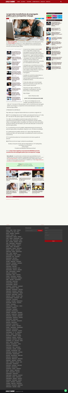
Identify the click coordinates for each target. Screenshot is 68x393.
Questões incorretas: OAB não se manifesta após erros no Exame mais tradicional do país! (56, 58)
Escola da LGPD (19, 320)
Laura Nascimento (14, 343)
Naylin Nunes (14, 360)
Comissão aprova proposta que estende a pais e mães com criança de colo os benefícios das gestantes (12, 192)
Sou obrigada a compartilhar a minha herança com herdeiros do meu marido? (56, 38)
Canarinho (7, 276)
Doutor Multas (20, 314)
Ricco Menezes (8, 294)
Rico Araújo (17, 371)
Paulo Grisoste (8, 365)
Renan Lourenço (8, 292)
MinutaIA (17, 287)
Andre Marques (16, 297)
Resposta (21, 292)
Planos (7, 253)
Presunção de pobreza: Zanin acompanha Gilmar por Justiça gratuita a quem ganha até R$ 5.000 (16, 98)
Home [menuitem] (18, 1)
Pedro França (20, 365)
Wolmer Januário (8, 386)
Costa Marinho (15, 309)
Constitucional (14, 307)
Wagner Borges (20, 385)
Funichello (7, 327)
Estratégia (18, 254)
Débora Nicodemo (14, 277)
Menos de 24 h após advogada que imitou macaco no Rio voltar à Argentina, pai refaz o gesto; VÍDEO (16, 79)
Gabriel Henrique (13, 327)
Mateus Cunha (20, 355)
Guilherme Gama (8, 268)
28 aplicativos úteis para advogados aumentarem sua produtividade (16, 89)
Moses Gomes (20, 358)
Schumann (14, 248)
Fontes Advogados (18, 279)
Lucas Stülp (19, 348)
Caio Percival (18, 274)
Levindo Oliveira (8, 347)
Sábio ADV (19, 380)
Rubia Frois (20, 294)
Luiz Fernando (17, 256)
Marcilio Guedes (14, 352)
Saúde (7, 243)
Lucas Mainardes (8, 348)
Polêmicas (18, 230)
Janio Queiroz (15, 268)
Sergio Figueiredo (9, 378)
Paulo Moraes (14, 365)
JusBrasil (13, 251)
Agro (7, 241)
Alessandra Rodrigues (9, 297)
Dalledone (19, 236)
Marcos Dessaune (9, 353)
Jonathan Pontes (8, 338)
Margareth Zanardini (16, 353)
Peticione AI (15, 269)
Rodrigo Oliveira (15, 373)
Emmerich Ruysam (9, 319)
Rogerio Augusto (14, 294)
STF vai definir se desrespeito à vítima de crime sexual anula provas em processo (38, 191)
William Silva (15, 253)
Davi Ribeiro (19, 276)
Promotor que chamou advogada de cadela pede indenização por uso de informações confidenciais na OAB (16, 84)
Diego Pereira (8, 314)
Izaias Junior (14, 337)
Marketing (15, 236)
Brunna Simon (8, 263)
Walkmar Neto (13, 261)
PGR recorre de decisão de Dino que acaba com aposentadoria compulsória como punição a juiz (38, 179)
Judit (13, 256)
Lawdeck (19, 343)
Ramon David (20, 291)
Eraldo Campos (15, 319)
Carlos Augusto (13, 304)
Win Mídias (18, 271)
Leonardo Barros (15, 345)
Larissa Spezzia (8, 286)
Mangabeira (16, 241)
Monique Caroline (19, 251)
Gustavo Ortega (15, 281)
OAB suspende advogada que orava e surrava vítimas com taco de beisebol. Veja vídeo (16, 68)
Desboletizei (8, 312)
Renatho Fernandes (15, 292)
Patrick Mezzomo (15, 363)
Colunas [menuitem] (23, 1)
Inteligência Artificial (9, 236)
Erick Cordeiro (13, 320)
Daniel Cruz (8, 264)
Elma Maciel (20, 317)
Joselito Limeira (8, 251)
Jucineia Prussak (8, 256)
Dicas (15, 231)
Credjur (15, 254)
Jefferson (7, 246)
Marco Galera (15, 258)
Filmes (21, 238)
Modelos (11, 238)
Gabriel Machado (19, 327)
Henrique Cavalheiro (9, 282)
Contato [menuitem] (48, 1)
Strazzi (18, 231)
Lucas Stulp (14, 348)
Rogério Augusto (8, 375)
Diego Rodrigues (12, 243)
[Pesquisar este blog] (31, 230)
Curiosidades (8, 231)
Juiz (12, 340)
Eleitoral (7, 233)
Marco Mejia (20, 352)
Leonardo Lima (14, 286)
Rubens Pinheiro (8, 376)
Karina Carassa (16, 342)
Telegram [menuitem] (29, 1)
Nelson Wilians (8, 289)
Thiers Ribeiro (13, 381)
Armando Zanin (8, 299)
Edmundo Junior (8, 315)
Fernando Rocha (8, 324)
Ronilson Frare (15, 375)
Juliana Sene (15, 284)
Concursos (8, 235)
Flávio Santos (19, 325)
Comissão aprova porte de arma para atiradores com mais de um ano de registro (56, 67)
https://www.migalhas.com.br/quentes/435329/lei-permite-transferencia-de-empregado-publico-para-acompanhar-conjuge (23, 151)
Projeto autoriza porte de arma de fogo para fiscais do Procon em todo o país (25, 179)
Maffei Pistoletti (8, 352)
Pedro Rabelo (8, 366)
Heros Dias (20, 330)
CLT (41, 49)
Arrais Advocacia (14, 299)
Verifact (11, 253)
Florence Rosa (8, 325)
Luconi (7, 287)
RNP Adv (7, 370)
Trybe (7, 271)
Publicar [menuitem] (43, 1)
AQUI (23, 164)
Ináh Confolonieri (9, 335)
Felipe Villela (12, 279)
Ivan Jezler (19, 335)
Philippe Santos (8, 291)
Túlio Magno (8, 383)
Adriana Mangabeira (9, 254)
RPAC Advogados (16, 246)
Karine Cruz (8, 343)
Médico (11, 246)
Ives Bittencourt (8, 337)
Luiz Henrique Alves (14, 350)
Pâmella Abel (19, 368)
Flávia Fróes (13, 325)
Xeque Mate (14, 386)
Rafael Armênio (17, 370)
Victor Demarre (14, 385)
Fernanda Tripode (16, 238)
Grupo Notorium (14, 330)
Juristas (21, 340)
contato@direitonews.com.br (18, 161)
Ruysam (14, 376)
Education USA (15, 317)
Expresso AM (8, 322)
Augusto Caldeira (9, 274)
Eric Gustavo (8, 320)
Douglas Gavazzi (14, 314)
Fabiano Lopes (18, 249)
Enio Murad (20, 277)
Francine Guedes (8, 281)
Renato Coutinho (12, 371)
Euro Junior (12, 249)
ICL (15, 332)
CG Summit (8, 304)
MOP (19, 350)
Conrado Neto (8, 307)
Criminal (12, 235)
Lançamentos (17, 233)
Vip (12, 231)
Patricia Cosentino (9, 363)
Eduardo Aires (20, 315)
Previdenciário (14, 291)
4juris (21, 296)
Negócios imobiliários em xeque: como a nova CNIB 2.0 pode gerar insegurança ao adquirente (17, 58)
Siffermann (13, 296)
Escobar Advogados (14, 264)
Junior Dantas (17, 340)
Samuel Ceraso (18, 376)
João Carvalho (20, 338)
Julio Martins (12, 233)
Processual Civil (8, 368)
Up (15, 235)
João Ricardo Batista (9, 284)
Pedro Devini (21, 289)
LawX (19, 268)
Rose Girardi (20, 375)
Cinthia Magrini (14, 263)
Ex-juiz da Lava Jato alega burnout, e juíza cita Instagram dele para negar (56, 29)
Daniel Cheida (8, 310)
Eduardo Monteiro (9, 317)
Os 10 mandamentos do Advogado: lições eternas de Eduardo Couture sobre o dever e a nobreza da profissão (16, 53)
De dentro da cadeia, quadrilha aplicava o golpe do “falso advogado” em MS (56, 48)
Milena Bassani (8, 259)
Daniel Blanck (20, 263)
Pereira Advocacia (14, 366)
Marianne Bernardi (14, 355)
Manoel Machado (9, 258)
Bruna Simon (19, 302)
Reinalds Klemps (8, 248)
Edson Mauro (14, 315)
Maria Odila (8, 355)
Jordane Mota (15, 338)
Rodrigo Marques (9, 373)
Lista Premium (18, 347)
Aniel (21, 297)
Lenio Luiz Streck (8, 345)
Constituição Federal (12, 158)
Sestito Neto (15, 378)
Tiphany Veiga (18, 381)
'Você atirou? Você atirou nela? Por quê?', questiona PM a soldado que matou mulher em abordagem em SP (16, 73)
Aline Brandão (19, 261)
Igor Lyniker (15, 282)
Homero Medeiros (9, 332)
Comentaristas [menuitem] (36, 1)
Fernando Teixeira (15, 324)
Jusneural (11, 342)
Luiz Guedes (8, 350)
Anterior (8, 224)
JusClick (7, 342)
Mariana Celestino (9, 269)
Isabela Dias (15, 335)
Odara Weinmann (14, 289)
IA (13, 332)
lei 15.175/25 (12, 43)
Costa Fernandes (8, 309)
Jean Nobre (19, 337)
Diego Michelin (20, 312)
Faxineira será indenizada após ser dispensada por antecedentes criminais (24, 191)
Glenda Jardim (8, 330)
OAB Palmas (19, 360)
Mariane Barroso (12, 287)
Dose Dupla (8, 277)
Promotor (13, 368)
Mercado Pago (8, 358)
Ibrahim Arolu (19, 332)
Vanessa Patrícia (19, 383)
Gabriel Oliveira (8, 266)
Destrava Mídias (13, 312)
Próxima (42, 224)
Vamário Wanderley (12, 271)
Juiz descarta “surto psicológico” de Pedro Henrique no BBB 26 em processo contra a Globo (16, 93)
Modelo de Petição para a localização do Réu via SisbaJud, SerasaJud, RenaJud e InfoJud (16, 63)
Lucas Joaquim (20, 286)
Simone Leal (20, 378)
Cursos (7, 238)
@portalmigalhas (12, 41)
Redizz (7, 371)
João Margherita (8, 340)
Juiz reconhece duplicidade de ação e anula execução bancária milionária (12, 179)
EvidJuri (7, 279)
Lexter (13, 347)
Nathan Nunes (8, 360)
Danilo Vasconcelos (15, 310)
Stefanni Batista (14, 380)
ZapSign (19, 386)
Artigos (11, 230)
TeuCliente (8, 381)
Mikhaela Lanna (14, 358)
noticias (15, 230)
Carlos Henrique (13, 276)
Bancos (14, 274)
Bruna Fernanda (8, 302)
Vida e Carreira (19, 248)
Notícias (8, 18)
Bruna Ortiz (14, 302)
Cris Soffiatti (11, 241)
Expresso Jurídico (14, 322)
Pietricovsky (19, 269)
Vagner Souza (13, 383)
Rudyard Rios (8, 296)
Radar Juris (11, 370)
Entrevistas (8, 249)
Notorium (20, 241)
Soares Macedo (8, 380)
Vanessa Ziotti (8, 385)
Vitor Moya (17, 296)
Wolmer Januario (18, 243)
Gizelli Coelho (14, 266)
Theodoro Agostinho (15, 259)
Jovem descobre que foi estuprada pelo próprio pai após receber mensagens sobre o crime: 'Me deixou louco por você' (56, 53)
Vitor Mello (8, 261)
